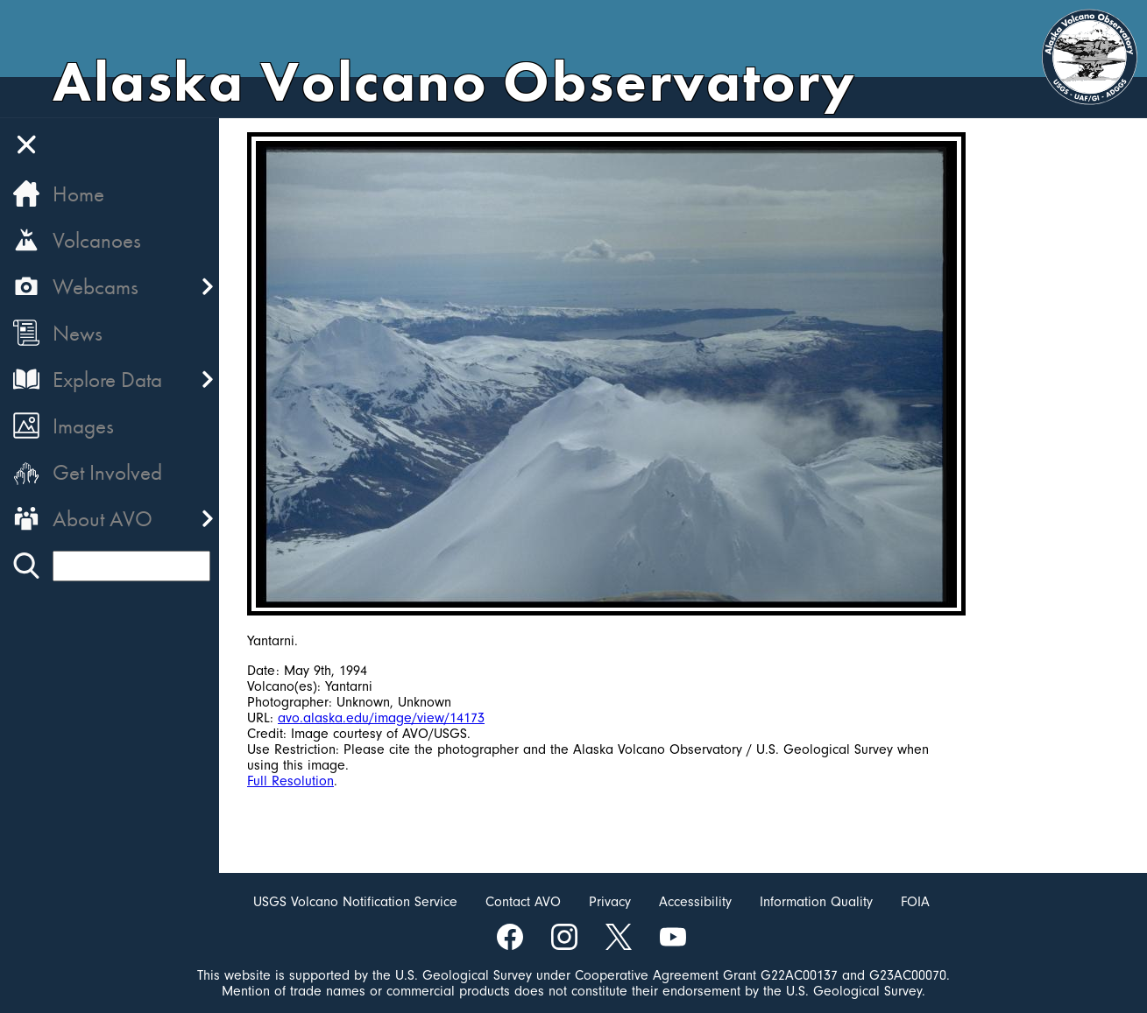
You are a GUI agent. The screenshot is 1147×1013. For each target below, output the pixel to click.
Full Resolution (290, 781)
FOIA (915, 902)
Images (83, 426)
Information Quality (816, 902)
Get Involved (107, 472)
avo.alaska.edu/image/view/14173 (381, 718)
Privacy (610, 902)
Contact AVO (523, 902)
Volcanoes (97, 240)
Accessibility (695, 902)
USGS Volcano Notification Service (355, 902)
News (78, 333)
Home (78, 193)
